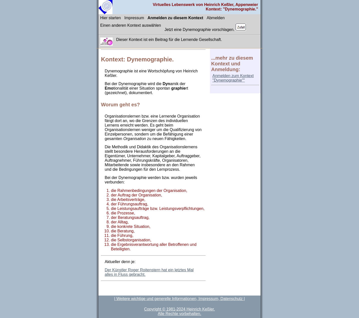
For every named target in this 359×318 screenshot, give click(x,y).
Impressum (134, 18)
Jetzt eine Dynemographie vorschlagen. (205, 27)
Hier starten (110, 18)
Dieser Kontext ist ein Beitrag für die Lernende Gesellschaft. (169, 39)
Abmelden (216, 18)
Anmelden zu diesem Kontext (175, 18)
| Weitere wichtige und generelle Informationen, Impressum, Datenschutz (179, 299)
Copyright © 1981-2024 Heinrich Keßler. (179, 309)
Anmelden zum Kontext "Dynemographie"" (233, 78)
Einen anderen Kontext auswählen (130, 25)
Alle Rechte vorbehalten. (179, 314)
